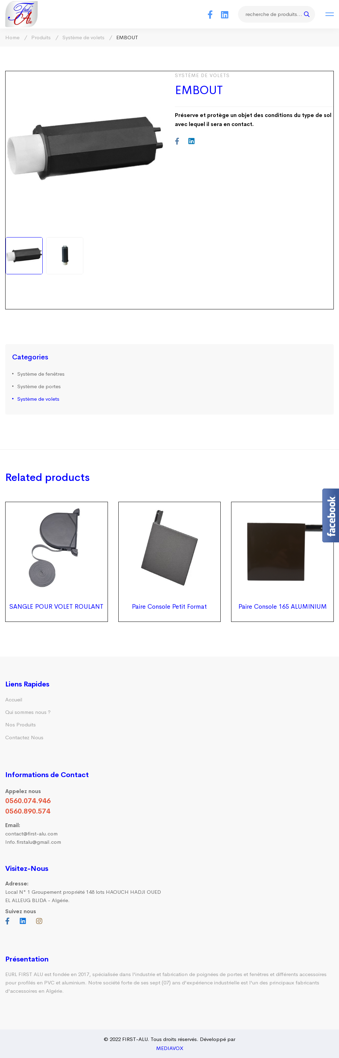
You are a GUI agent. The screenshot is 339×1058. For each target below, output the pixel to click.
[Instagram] (39, 921)
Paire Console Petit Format (169, 606)
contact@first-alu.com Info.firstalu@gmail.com (33, 833)
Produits (41, 37)
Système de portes (39, 386)
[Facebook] (210, 14)
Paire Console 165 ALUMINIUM (282, 606)
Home (12, 37)
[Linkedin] (225, 14)
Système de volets (83, 37)
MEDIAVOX (169, 1048)
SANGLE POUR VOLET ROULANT (56, 606)
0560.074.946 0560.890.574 (28, 806)
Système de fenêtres (41, 373)
